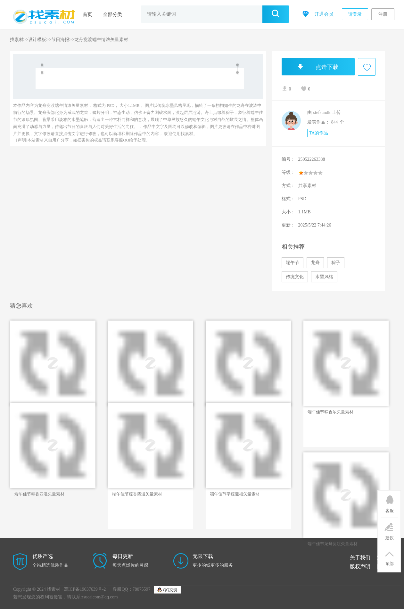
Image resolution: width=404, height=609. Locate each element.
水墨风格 (324, 276)
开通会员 (317, 13)
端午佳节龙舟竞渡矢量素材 (333, 543)
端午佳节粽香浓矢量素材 (330, 411)
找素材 (16, 39)
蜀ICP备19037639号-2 (85, 589)
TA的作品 (318, 133)
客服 (389, 502)
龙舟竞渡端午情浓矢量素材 (101, 39)
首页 (87, 14)
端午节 (292, 262)
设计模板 (37, 39)
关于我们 (360, 557)
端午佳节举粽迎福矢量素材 (235, 494)
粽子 (335, 262)
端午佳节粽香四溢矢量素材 (39, 494)
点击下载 (310, 66)
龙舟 (315, 262)
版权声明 (360, 566)
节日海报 (60, 39)
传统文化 (295, 276)
